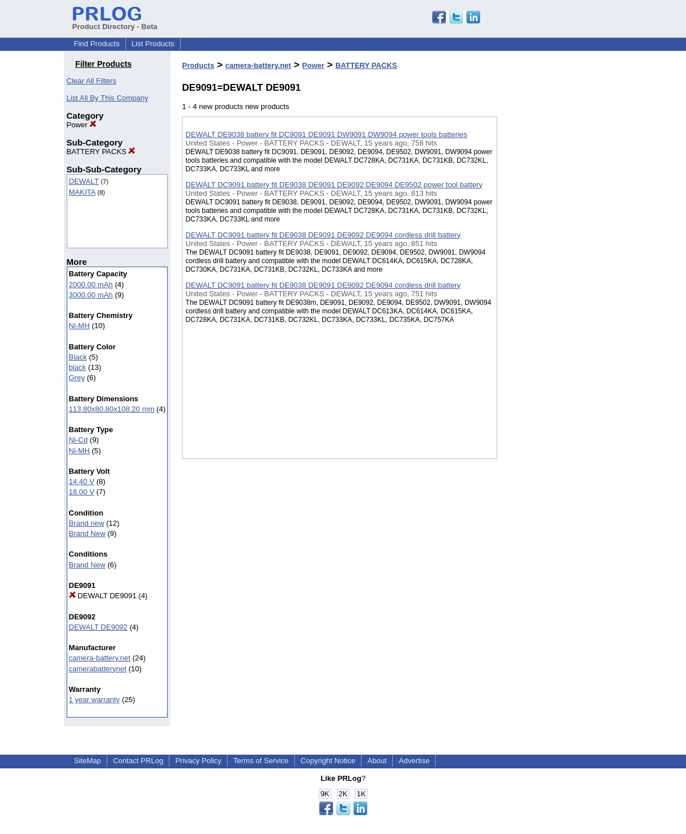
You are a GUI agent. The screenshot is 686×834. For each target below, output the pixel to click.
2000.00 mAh (91, 284)
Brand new (86, 523)
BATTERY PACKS (101, 151)
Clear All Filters (91, 80)
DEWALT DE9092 (98, 627)
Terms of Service (261, 760)
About (377, 760)
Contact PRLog (138, 760)
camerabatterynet (98, 668)
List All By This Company (108, 98)
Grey (77, 377)
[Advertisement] (554, 296)
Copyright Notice (328, 760)
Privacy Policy (198, 760)
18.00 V (82, 491)
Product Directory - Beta (115, 22)
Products (198, 65)
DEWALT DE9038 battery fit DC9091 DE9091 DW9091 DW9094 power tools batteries (326, 134)
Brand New (87, 533)
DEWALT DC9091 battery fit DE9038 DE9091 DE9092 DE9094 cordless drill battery (322, 235)
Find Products (97, 43)
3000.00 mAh (91, 295)
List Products (153, 43)
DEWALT (84, 181)
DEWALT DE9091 (103, 595)
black (77, 367)
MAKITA (82, 192)
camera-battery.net (100, 658)
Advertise (414, 760)
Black (78, 357)
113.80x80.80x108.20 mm (112, 409)
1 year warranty (94, 699)
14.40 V (82, 481)
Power (81, 124)
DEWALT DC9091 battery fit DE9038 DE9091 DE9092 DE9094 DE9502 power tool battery (333, 184)
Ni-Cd (78, 440)
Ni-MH (79, 325)
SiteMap (88, 760)
